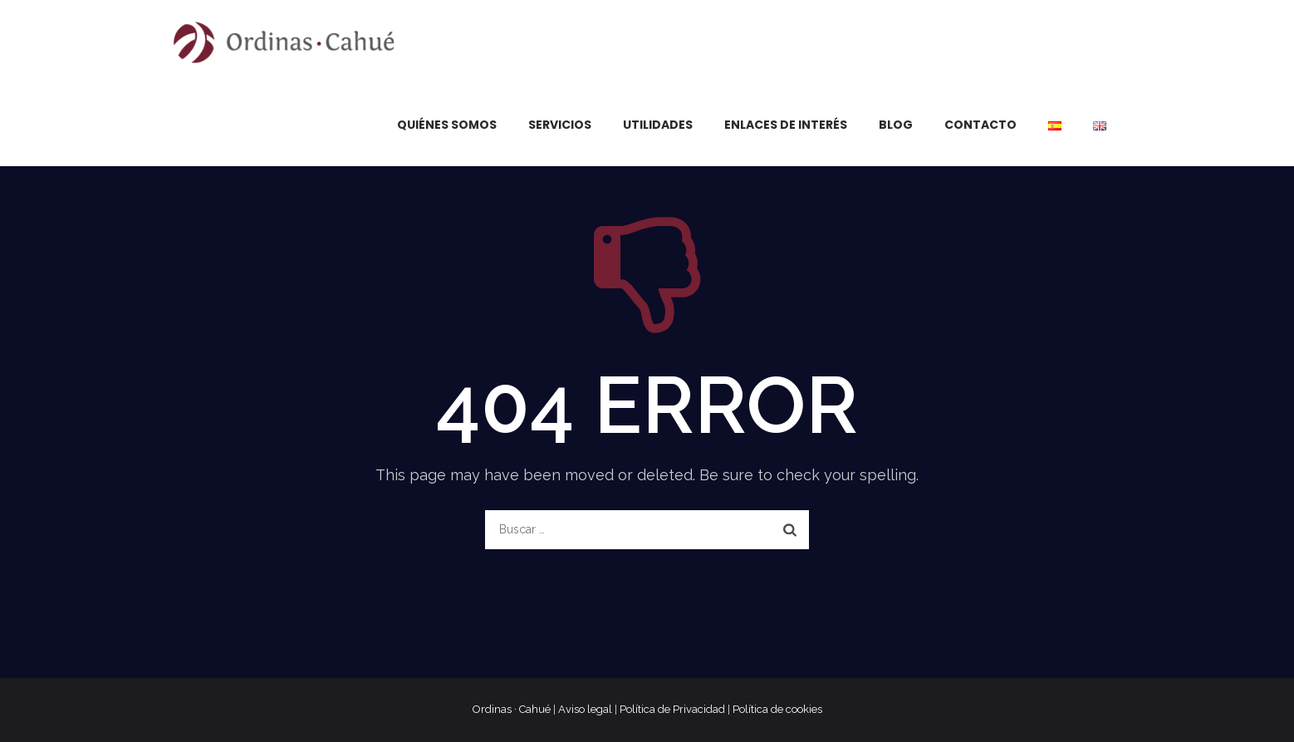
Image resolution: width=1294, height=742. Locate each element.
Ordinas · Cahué (512, 709)
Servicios (559, 124)
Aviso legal (585, 709)
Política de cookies (777, 709)
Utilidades (658, 124)
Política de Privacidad (672, 709)
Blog (896, 124)
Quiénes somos (447, 124)
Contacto (980, 124)
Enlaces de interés (785, 124)
